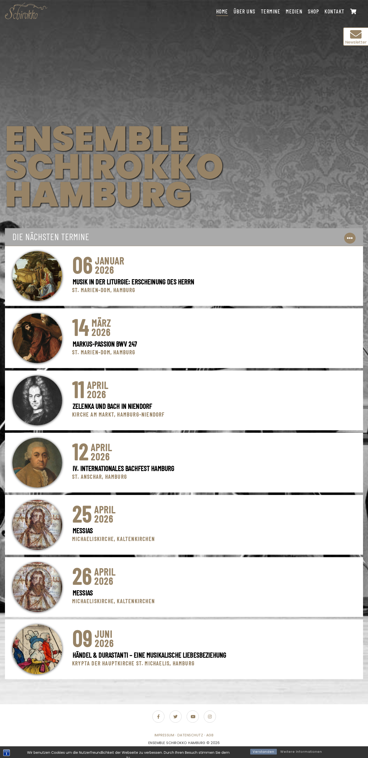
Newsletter (356, 37)
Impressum (164, 735)
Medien (294, 11)
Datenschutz (190, 735)
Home (222, 11)
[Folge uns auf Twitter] (175, 716)
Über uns (244, 11)
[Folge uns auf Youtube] (193, 716)
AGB (210, 735)
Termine (271, 11)
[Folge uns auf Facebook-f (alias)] (158, 716)
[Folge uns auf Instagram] (210, 716)
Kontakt (335, 11)
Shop (313, 11)
